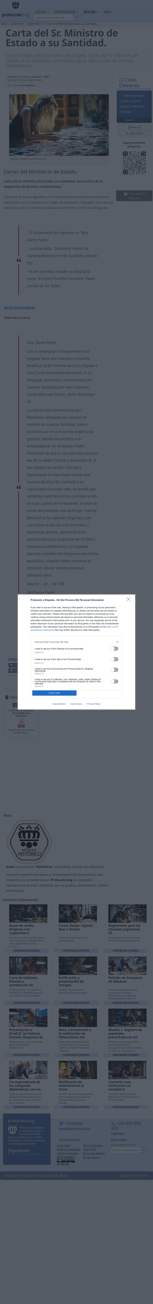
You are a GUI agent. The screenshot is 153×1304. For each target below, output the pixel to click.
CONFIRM (54, 693)
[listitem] (76, 641)
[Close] (129, 600)
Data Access (76, 704)
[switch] (114, 649)
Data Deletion (59, 704)
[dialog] (76, 652)
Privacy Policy (93, 704)
